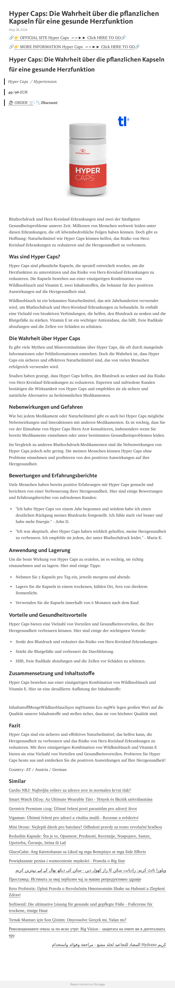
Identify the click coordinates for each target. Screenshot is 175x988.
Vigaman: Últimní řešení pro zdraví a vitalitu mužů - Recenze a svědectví (73, 817)
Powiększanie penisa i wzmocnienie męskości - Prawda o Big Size (67, 860)
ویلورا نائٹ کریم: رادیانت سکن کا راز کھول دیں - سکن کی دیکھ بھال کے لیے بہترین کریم (90, 870)
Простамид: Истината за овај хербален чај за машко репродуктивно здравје (75, 879)
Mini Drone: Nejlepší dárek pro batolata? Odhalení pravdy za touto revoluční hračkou (85, 827)
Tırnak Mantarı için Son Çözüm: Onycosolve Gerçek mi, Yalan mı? (67, 919)
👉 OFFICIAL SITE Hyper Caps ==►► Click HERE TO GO (67, 37)
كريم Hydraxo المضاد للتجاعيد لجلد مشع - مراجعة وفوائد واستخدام (109, 944)
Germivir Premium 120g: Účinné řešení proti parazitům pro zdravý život (73, 808)
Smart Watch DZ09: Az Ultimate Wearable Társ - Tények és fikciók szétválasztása (80, 799)
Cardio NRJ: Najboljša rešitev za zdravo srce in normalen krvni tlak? (70, 790)
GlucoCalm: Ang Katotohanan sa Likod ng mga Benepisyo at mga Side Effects (77, 851)
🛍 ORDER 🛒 (21, 102)
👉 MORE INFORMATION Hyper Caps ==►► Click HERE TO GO (74, 46)
